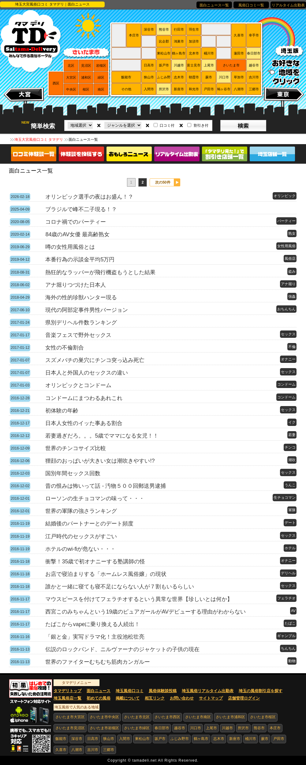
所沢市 (164, 89)
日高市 (149, 65)
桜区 (86, 89)
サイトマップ (211, 698)
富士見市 (193, 65)
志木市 (179, 77)
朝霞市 (194, 77)
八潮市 (239, 89)
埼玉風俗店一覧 (67, 698)
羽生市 (194, 29)
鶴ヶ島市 (178, 53)
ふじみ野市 (179, 739)
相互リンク (155, 698)
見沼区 (86, 65)
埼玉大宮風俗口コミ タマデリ (38, 139)
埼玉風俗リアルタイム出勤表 (207, 690)
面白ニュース (98, 690)
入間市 (149, 89)
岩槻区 (101, 65)
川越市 (179, 65)
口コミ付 (167, 125)
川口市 (224, 77)
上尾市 (209, 65)
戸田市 (209, 89)
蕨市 (208, 77)
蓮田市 (239, 53)
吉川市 (254, 77)
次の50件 (162, 182)
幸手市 (254, 35)
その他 (126, 89)
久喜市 (239, 35)
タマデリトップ (67, 690)
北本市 (194, 53)
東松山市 (163, 53)
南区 (101, 89)
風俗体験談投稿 (163, 690)
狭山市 (149, 77)
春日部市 (253, 53)
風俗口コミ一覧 (251, 5)
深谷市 (149, 29)
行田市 (179, 29)
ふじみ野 (163, 77)
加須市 (194, 41)
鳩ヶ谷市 (223, 89)
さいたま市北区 (137, 717)
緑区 (101, 77)
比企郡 (164, 41)
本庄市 (134, 35)
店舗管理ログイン (244, 698)
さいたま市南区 (198, 717)
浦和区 (86, 77)
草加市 (239, 77)
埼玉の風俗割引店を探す (260, 690)
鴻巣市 (179, 41)
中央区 (71, 89)
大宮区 (71, 77)
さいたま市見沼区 (70, 728)
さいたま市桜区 (263, 717)
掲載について (128, 698)
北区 (71, 65)
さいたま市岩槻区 (104, 728)
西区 (56, 83)
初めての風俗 (98, 698)
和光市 (194, 89)
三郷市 (254, 89)
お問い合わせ (182, 698)
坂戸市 (164, 65)
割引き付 (201, 125)
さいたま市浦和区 (230, 717)
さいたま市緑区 (137, 728)
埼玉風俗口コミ (130, 690)
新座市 (179, 89)
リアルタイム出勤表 (288, 5)
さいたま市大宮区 (70, 717)
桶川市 (209, 53)
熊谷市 (164, 29)
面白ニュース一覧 (214, 5)
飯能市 (126, 77)
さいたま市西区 (167, 717)
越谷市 (254, 65)
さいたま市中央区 (104, 717)
